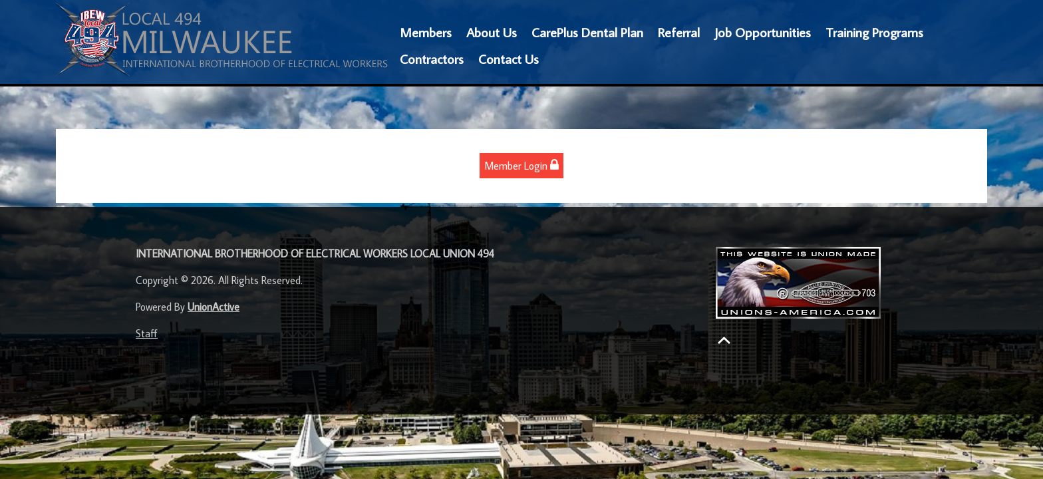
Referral (679, 32)
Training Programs (874, 32)
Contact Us (508, 58)
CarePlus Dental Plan (587, 32)
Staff (147, 333)
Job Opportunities (762, 32)
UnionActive (213, 306)
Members (426, 32)
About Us (491, 32)
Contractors (432, 58)
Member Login (521, 165)
